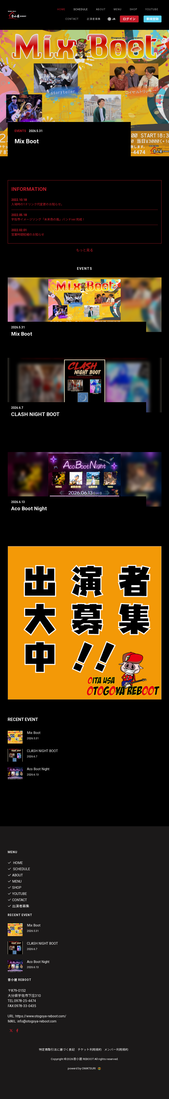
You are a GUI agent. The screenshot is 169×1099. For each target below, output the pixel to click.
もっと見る (84, 250)
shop (133, 9)
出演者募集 (94, 18)
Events (20, 131)
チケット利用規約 (89, 1049)
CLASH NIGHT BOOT (35, 414)
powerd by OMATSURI (84, 1068)
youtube (151, 9)
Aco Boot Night (29, 509)
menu (118, 9)
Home (61, 9)
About (101, 9)
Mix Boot (21, 334)
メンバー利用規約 (116, 1049)
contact (72, 18)
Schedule (19, 869)
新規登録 (153, 19)
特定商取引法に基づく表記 (57, 1049)
